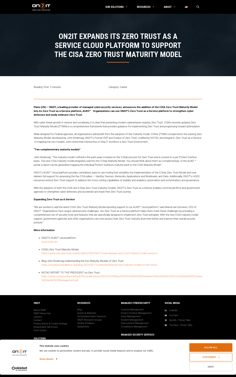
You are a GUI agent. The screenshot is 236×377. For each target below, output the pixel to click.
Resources (148, 7)
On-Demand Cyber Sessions (91, 316)
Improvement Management (135, 323)
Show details (46, 361)
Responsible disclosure (46, 327)
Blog (79, 309)
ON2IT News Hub (42, 313)
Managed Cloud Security (133, 341)
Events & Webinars (86, 313)
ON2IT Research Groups (89, 319)
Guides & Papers (85, 323)
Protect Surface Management (136, 313)
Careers (38, 316)
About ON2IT (40, 310)
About (172, 7)
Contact (38, 320)
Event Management (131, 316)
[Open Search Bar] (198, 7)
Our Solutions (118, 7)
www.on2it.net (49, 241)
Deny (211, 369)
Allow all (210, 349)
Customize (211, 359)
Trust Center (40, 330)
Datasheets (83, 326)
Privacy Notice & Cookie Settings (50, 323)
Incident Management (132, 319)
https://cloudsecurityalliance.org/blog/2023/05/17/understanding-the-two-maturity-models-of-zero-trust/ (99, 264)
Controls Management (132, 309)
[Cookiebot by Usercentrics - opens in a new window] (19, 371)
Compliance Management (134, 326)
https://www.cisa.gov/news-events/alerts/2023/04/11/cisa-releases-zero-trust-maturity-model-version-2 (99, 253)
